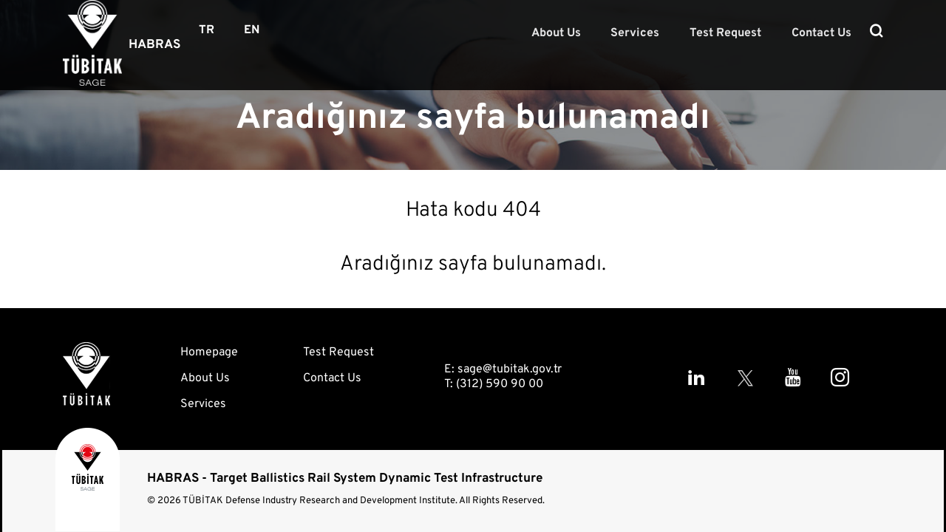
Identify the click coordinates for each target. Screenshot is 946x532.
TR (206, 30)
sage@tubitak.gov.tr (509, 369)
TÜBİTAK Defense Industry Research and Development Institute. (320, 501)
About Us (573, 32)
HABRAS (154, 45)
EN (251, 30)
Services (647, 32)
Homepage (209, 352)
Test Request (733, 32)
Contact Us (824, 32)
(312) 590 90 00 (499, 384)
